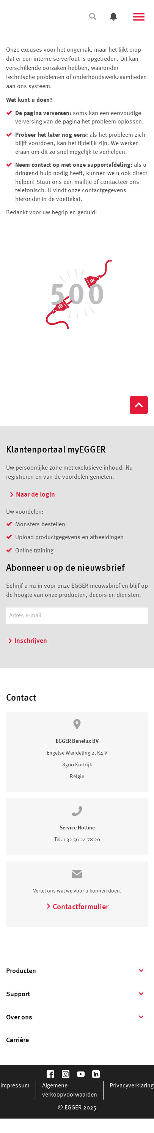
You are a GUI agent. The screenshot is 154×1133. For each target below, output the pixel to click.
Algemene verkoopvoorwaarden (69, 1090)
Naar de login (32, 494)
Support (18, 994)
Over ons (19, 1017)
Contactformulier (77, 907)
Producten (21, 971)
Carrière (17, 1040)
